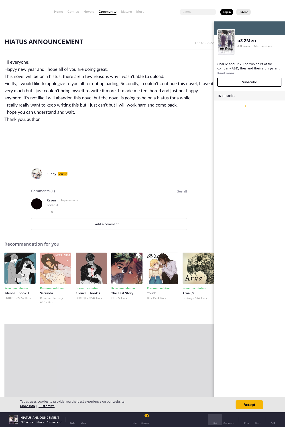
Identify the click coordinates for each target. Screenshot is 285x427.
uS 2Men (246, 41)
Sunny (51, 174)
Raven (51, 200)
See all (182, 191)
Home (58, 11)
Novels (88, 11)
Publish (243, 12)
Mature (126, 11)
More (141, 11)
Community (107, 11)
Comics (73, 11)
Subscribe (249, 82)
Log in (227, 12)
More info (27, 406)
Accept (249, 404)
